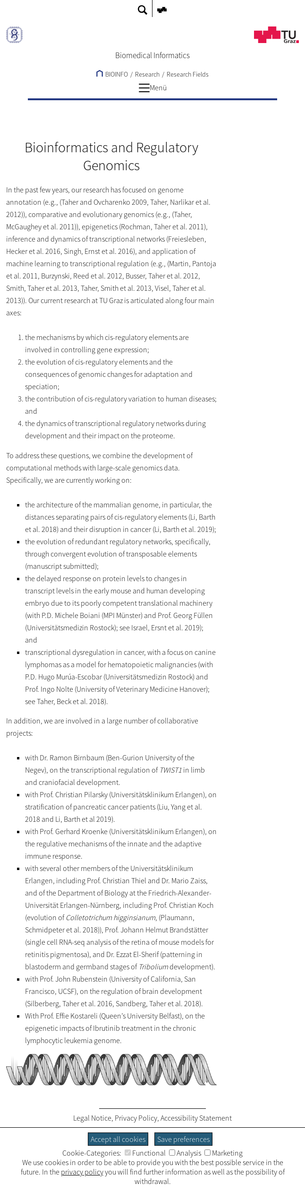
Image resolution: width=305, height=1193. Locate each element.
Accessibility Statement (196, 1118)
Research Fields (188, 74)
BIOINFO (112, 74)
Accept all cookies (118, 1139)
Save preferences (183, 1139)
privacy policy (82, 1171)
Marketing (223, 1153)
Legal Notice (92, 1118)
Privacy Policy (136, 1118)
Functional (145, 1153)
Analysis (185, 1153)
